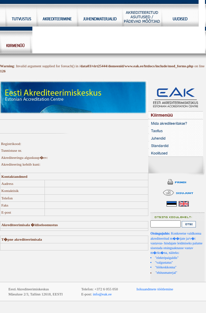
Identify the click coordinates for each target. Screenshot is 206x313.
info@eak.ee (102, 294)
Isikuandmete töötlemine (155, 289)
